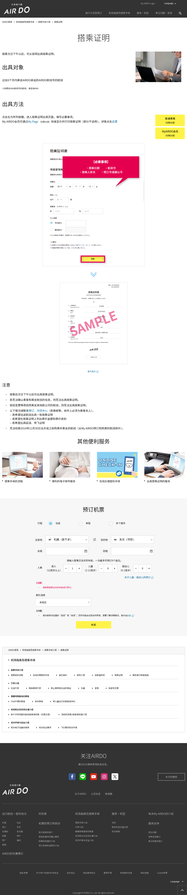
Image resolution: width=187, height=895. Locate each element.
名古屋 (20, 832)
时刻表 (43, 815)
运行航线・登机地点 (14, 815)
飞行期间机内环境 (69, 728)
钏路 (4, 836)
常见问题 (152, 833)
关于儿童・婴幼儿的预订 (138, 578)
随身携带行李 (35, 689)
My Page (33, 121)
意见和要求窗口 (155, 842)
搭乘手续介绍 (17, 671)
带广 (4, 841)
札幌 (4, 823)
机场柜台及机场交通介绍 (22, 710)
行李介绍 (15, 684)
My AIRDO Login (148, 3)
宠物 (97, 689)
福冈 (19, 841)
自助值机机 (100, 676)
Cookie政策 (162, 873)
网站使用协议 (89, 873)
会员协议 (71, 873)
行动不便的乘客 (18, 702)
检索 (93, 626)
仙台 (19, 823)
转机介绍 (81, 676)
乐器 (83, 689)
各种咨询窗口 (154, 837)
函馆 (4, 845)
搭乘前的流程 (17, 676)
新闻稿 (108, 795)
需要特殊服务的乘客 (20, 697)
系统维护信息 (126, 873)
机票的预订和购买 (49, 824)
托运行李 (15, 689)
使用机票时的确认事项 (49, 837)
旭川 (4, 828)
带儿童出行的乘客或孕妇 (64, 702)
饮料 (114, 823)
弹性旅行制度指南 (141, 676)
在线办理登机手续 (41, 676)
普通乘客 (168, 120)
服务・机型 (118, 815)
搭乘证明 (119, 676)
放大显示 (91, 372)
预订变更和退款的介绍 (49, 846)
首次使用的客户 (46, 833)
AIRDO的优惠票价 (12, 855)
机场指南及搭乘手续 (23, 661)
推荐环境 (108, 873)
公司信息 (95, 795)
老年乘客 (39, 702)
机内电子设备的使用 (20, 728)
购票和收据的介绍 (47, 842)
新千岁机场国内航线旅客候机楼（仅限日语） (31, 715)
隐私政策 (24, 873)
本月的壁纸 (171, 778)
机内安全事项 (45, 728)
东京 (19, 828)
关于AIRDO (80, 795)
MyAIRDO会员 (168, 134)
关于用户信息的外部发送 (47, 873)
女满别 (5, 832)
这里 (114, 121)
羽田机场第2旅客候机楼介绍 (74, 715)
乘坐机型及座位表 (120, 828)
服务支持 (153, 824)
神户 (19, 836)
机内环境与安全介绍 (20, 723)
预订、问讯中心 (38, 411)
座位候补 (63, 676)
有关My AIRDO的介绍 (161, 815)
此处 (129, 616)
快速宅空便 (113, 689)
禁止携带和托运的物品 (61, 689)
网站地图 (145, 873)
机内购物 (116, 832)
